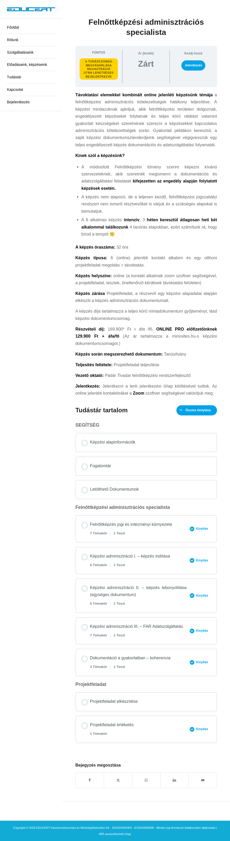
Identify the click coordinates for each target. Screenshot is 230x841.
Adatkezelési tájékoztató (199, 827)
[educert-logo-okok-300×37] (31, 9)
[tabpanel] (146, 244)
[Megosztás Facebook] (90, 780)
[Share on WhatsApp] (146, 780)
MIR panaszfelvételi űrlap (115, 834)
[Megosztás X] (118, 780)
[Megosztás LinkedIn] (174, 780)
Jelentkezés (193, 65)
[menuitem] (31, 27)
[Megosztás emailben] (203, 780)
